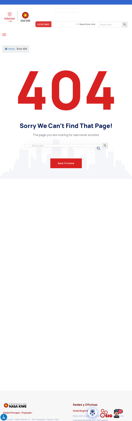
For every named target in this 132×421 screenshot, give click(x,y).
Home (10, 49)
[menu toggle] (4, 34)
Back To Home (66, 163)
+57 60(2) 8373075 (65, 12)
